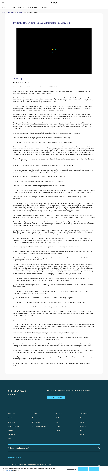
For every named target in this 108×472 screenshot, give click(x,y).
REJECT (83, 469)
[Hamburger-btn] (3, 3)
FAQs (9, 438)
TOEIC (58, 426)
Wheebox (82, 434)
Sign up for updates (56, 397)
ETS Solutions (36, 422)
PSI (80, 418)
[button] (18, 7)
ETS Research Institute (39, 426)
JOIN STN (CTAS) (13, 426)
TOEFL (58, 418)
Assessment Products (38, 418)
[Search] (99, 448)
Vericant (82, 430)
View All (58, 430)
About (10, 418)
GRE (57, 422)
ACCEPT (94, 469)
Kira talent (83, 426)
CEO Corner (12, 434)
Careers (10, 430)
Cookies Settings (71, 469)
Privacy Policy (8, 470)
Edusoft (82, 422)
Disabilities (11, 422)
